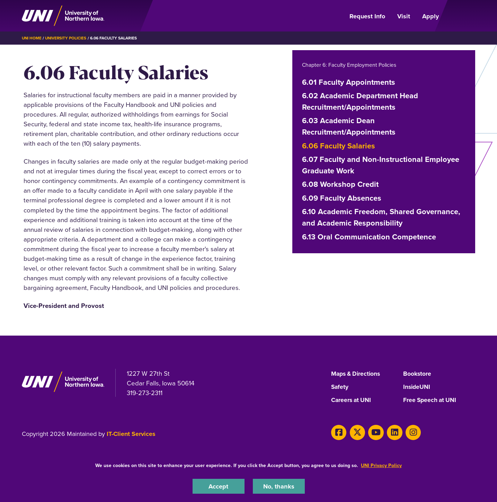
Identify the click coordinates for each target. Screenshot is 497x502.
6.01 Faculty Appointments (348, 82)
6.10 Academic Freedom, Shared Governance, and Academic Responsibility (381, 217)
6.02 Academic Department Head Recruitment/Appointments (360, 101)
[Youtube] (373, 432)
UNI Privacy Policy (381, 465)
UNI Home (32, 38)
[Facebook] (338, 432)
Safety (340, 387)
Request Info (367, 16)
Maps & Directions (357, 374)
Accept (218, 486)
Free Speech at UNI (430, 400)
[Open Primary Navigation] (461, 15)
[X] (355, 432)
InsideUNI (417, 387)
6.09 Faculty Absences (341, 198)
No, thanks (279, 486)
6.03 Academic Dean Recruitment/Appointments (349, 126)
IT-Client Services (131, 433)
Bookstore (417, 374)
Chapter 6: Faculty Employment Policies (350, 65)
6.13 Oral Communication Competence (369, 236)
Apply (430, 16)
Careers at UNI (352, 400)
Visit (403, 16)
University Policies (67, 38)
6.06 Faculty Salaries (338, 145)
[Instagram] (408, 432)
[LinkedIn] (391, 432)
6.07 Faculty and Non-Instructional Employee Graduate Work (380, 165)
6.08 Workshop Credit (340, 184)
